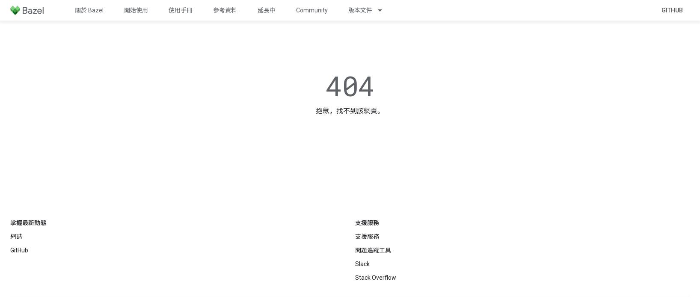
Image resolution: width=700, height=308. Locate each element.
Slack (362, 264)
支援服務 (367, 236)
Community (312, 10)
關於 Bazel (89, 10)
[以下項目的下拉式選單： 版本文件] (383, 10)
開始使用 (136, 10)
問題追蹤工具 (373, 250)
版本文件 (360, 10)
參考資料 (225, 10)
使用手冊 (181, 10)
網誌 (16, 236)
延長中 (267, 10)
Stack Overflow (375, 277)
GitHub (672, 10)
